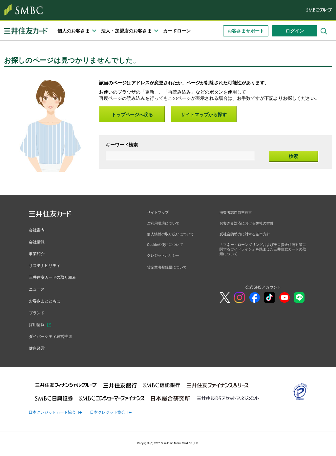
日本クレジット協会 (119, 409)
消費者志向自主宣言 (237, 212)
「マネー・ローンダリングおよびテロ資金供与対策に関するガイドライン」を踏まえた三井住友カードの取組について (263, 252)
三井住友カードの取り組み (56, 276)
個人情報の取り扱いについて (172, 235)
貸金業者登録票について (168, 270)
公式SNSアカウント (263, 291)
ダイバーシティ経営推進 (54, 334)
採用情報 (38, 322)
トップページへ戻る (132, 114)
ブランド (38, 311)
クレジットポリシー (164, 258)
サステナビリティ (47, 264)
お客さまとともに (47, 299)
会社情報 (38, 241)
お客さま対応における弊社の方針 (249, 224)
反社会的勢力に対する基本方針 (247, 235)
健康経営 (38, 345)
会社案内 (38, 229)
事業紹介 (38, 253)
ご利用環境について (164, 224)
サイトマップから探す (204, 114)
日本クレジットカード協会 (56, 409)
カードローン (177, 30)
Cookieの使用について (167, 247)
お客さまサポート (245, 30)
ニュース (38, 287)
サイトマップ (159, 212)
